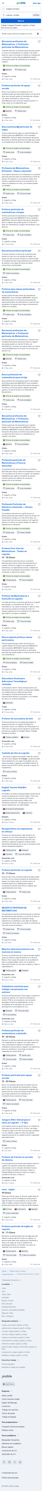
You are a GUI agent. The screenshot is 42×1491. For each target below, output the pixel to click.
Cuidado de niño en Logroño (15, 753)
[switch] (38, 34)
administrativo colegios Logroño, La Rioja (16, 1328)
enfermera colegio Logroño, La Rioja (14, 1344)
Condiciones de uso (9, 1473)
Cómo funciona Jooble (10, 1399)
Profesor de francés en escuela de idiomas (17, 1158)
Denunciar (35, 79)
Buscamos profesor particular (16, 251)
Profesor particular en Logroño (17, 870)
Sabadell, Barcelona (9, 1307)
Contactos (6, 1406)
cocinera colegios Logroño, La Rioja (14, 1334)
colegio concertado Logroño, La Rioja (15, 1325)
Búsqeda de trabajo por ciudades (13, 1367)
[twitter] (15, 1462)
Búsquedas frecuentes (12, 1280)
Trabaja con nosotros (10, 1410)
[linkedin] (20, 1462)
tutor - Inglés (8, 1189)
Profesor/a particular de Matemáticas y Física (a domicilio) (14, 463)
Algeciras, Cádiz (7, 1313)
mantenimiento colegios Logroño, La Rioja (16, 1340)
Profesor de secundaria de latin (17, 718)
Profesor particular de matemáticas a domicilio (14, 1032)
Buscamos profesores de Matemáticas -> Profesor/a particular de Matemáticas (15, 44)
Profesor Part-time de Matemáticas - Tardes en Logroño (14, 551)
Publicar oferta (7, 1430)
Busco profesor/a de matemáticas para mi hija (14, 376)
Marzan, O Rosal (7, 1301)
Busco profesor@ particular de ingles (17, 128)
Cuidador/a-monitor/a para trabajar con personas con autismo (15, 989)
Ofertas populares (8, 1364)
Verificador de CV (9, 1454)
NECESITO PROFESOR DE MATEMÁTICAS (14, 909)
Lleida (4, 1288)
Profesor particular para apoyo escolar (17, 1076)
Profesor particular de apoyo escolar (16, 87)
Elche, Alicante (7, 1304)
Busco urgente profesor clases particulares (17, 638)
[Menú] (3, 3)
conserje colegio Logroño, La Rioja (14, 1331)
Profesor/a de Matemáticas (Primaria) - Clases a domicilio (16, 169)
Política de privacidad (10, 1478)
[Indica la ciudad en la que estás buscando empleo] (21, 15)
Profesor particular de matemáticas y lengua (13, 210)
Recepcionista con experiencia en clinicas (17, 830)
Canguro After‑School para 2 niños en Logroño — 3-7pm (16, 1121)
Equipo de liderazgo (9, 1403)
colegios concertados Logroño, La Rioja (16, 1337)
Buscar (21, 21)
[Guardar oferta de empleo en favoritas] (39, 41)
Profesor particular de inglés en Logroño (17, 1227)
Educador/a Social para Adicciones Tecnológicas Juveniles (14, 681)
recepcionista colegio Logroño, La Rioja (16, 1352)
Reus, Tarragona (7, 1316)
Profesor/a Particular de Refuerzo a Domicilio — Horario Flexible (17, 507)
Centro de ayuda (8, 1413)
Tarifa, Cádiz (6, 1294)
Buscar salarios (7, 1447)
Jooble (16, 1486)
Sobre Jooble (7, 1395)
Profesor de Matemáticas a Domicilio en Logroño (15, 597)
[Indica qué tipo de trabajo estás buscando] (21, 9)
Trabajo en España (9, 1417)
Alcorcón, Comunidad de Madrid (13, 1310)
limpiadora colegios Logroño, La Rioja (15, 1355)
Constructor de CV (9, 1450)
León (3, 1291)
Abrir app (37, 3)
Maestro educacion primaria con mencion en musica (18, 950)
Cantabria (5, 1297)
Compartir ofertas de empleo (13, 1427)
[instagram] (9, 1462)
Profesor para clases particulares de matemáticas (18, 290)
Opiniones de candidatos (11, 1443)
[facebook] (4, 1462)
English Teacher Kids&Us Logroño (14, 789)
